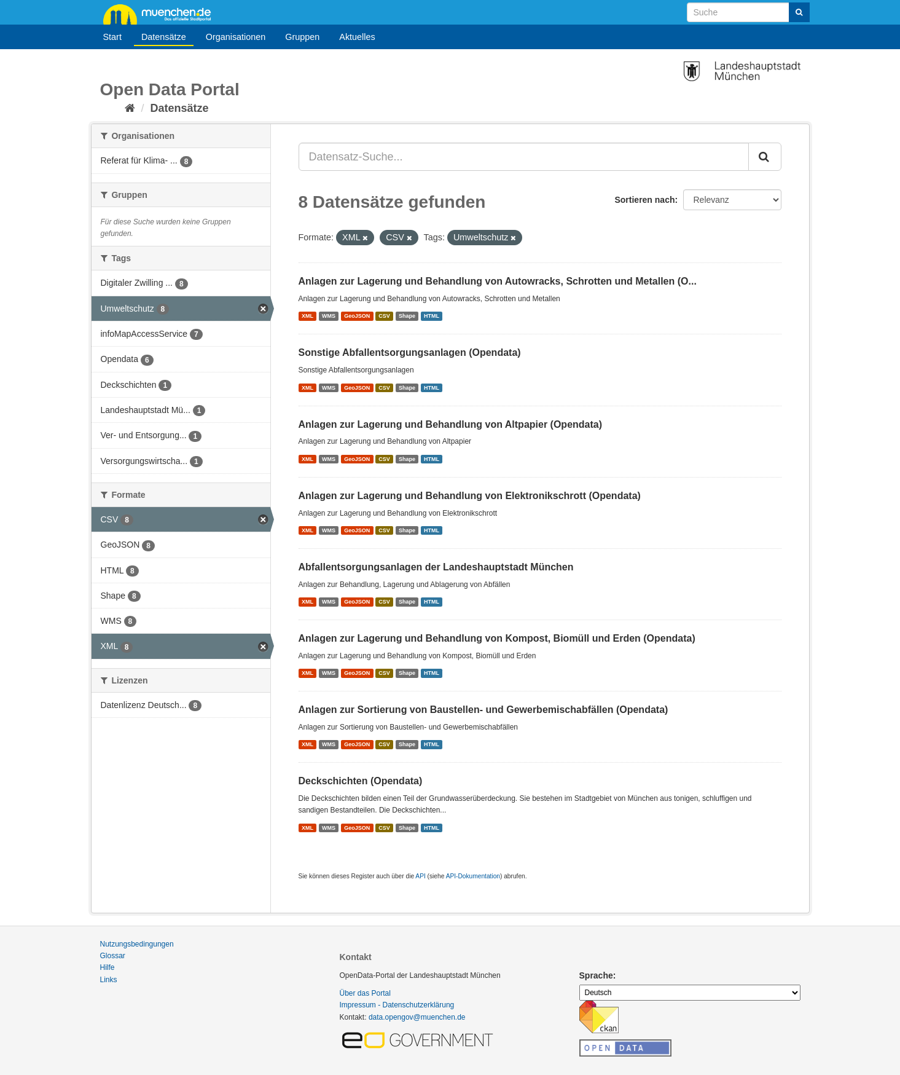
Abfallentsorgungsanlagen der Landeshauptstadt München (436, 567)
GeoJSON (357, 316)
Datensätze (163, 37)
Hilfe (107, 967)
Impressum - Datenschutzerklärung (397, 1005)
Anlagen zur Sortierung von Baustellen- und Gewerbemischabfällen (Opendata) (483, 709)
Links (108, 979)
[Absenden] (799, 12)
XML (307, 316)
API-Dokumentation (473, 876)
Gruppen (302, 37)
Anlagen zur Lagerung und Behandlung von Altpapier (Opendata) (451, 424)
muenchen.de (161, 13)
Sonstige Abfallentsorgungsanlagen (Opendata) (410, 352)
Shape (407, 316)
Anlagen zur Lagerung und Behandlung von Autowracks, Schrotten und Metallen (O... (498, 281)
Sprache (596, 975)
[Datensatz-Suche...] (524, 157)
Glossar (112, 955)
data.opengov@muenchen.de (417, 1017)
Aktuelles (357, 37)
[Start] (130, 108)
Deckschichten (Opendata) (361, 781)
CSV (384, 316)
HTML (431, 316)
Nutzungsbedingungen (137, 944)
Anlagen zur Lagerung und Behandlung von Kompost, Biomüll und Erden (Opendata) (497, 638)
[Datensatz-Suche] (748, 12)
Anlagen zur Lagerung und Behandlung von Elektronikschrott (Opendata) (470, 495)
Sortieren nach (644, 200)
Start (112, 37)
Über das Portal (365, 993)
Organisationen (236, 37)
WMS (328, 316)
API (420, 876)
